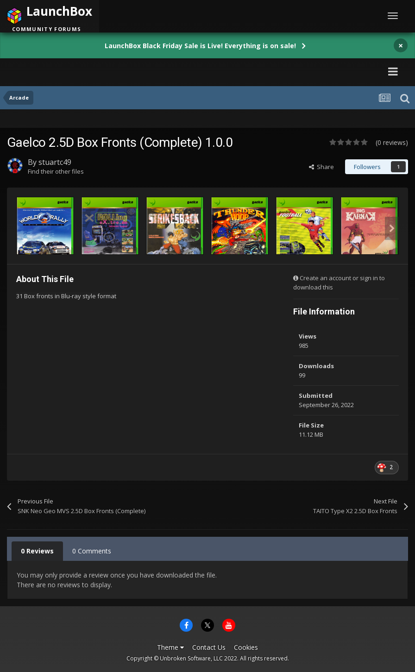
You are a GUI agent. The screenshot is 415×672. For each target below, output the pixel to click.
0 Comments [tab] (91, 550)
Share (321, 167)
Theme (170, 647)
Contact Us (209, 647)
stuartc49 (54, 162)
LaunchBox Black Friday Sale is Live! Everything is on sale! (200, 45)
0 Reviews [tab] (37, 550)
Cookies (246, 647)
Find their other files (56, 171)
